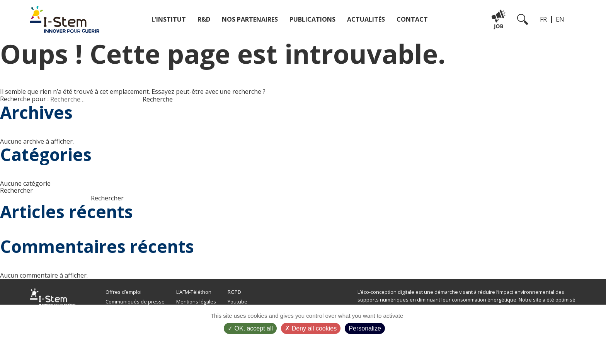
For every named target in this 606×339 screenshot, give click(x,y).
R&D (203, 19)
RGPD (234, 291)
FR (543, 19)
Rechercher (16, 190)
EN (560, 19)
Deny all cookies (311, 328)
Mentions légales (196, 301)
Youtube (237, 301)
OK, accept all (250, 328)
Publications (312, 19)
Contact (412, 19)
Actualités (366, 19)
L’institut (169, 19)
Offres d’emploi (123, 291)
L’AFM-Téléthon (193, 291)
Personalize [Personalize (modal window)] (365, 328)
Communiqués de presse (135, 301)
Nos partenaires (250, 19)
